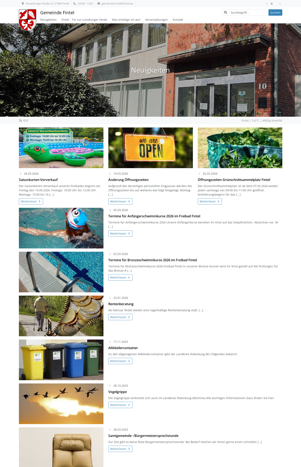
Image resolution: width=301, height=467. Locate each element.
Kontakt (178, 20)
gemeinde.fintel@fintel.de (115, 3)
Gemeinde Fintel (57, 12)
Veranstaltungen (156, 20)
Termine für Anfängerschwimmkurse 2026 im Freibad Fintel (154, 216)
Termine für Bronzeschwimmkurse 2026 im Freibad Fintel (152, 260)
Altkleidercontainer (123, 348)
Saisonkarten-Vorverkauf (38, 179)
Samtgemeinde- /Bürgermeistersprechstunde (143, 435)
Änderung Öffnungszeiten (128, 179)
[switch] (273, 3)
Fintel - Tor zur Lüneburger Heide (84, 20)
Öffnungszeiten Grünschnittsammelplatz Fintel (234, 179)
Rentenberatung (121, 304)
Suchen (275, 12)
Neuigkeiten (48, 20)
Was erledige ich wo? (126, 20)
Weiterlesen (31, 201)
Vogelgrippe (117, 392)
